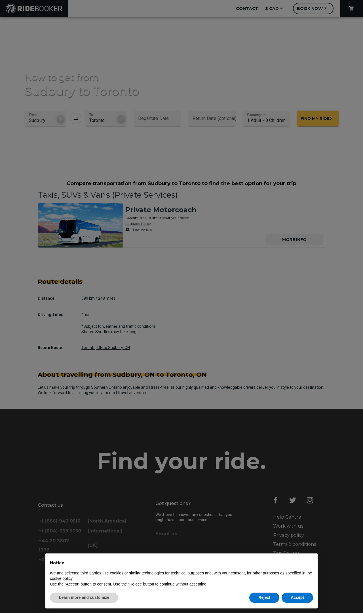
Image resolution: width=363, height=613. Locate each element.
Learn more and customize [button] (84, 597)
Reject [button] (264, 597)
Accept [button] (297, 597)
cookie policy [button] (61, 578)
